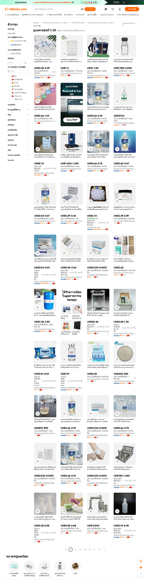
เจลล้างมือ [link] (37, 26)
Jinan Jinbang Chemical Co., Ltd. (72, 73)
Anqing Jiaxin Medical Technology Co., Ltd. (45, 281)
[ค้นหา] (90, 9)
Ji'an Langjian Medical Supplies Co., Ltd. (125, 221)
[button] (82, 9)
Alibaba (36, 23)
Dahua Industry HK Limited (44, 173)
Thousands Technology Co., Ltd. (45, 329)
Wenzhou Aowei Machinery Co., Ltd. (98, 531)
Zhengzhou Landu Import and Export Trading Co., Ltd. (72, 277)
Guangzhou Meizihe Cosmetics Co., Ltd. (72, 387)
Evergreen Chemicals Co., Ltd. (98, 75)
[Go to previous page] (66, 549)
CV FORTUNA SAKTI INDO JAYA (125, 123)
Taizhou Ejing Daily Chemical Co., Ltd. (45, 387)
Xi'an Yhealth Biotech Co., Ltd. (98, 331)
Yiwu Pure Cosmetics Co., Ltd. (45, 121)
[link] (141, 561)
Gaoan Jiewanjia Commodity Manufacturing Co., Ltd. (72, 531)
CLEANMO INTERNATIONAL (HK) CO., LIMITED (98, 275)
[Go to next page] (104, 549)
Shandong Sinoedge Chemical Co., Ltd (72, 168)
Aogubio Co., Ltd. (93, 227)
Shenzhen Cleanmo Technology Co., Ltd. (72, 221)
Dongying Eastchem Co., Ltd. (124, 73)
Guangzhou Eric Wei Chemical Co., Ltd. (125, 273)
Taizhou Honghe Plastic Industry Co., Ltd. (45, 539)
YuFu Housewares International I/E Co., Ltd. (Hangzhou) (98, 379)
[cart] (113, 9)
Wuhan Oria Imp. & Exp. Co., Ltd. (125, 535)
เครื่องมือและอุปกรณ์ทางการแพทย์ (54, 23)
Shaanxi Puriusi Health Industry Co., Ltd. (125, 381)
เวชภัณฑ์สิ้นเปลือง (77, 23)
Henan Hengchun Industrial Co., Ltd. (45, 75)
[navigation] (18, 286)
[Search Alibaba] (56, 9)
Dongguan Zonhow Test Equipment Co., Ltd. (125, 485)
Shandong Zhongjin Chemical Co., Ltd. (45, 433)
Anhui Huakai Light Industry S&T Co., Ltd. (125, 333)
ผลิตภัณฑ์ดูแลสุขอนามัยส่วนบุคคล (101, 23)
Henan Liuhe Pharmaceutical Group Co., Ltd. (98, 121)
